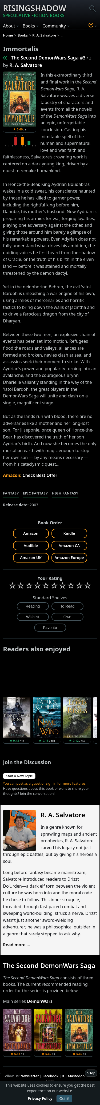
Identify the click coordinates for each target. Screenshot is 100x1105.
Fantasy (11, 493)
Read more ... (16, 945)
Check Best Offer (39, 475)
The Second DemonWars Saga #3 (48, 57)
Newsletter (30, 1076)
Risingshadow (34, 11)
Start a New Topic (19, 776)
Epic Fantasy (35, 493)
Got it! (64, 1098)
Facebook (50, 1076)
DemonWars (40, 1001)
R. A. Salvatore (25, 65)
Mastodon (76, 1076)
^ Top (91, 1073)
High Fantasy (65, 493)
